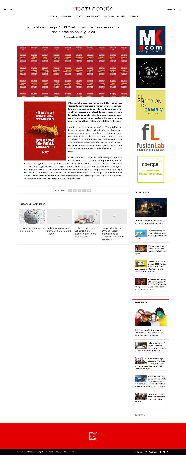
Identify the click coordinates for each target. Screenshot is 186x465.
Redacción (139, 462)
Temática (133, 18)
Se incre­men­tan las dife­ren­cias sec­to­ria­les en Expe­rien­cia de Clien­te (151, 245)
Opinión (121, 18)
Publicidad (153, 462)
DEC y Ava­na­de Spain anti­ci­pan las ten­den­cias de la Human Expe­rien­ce (151, 260)
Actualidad (66, 18)
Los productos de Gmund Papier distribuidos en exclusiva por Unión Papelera (113, 244)
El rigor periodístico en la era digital (31, 240)
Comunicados (93, 18)
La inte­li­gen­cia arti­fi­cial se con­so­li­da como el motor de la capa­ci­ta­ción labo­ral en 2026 (150, 357)
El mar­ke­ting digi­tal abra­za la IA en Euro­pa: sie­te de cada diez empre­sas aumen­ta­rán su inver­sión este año (150, 374)
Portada (52, 18)
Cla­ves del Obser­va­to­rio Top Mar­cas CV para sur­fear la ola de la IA (150, 408)
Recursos (109, 18)
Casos (79, 18)
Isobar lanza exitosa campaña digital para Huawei (59, 241)
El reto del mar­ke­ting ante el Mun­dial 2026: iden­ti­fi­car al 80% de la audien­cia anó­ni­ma (149, 343)
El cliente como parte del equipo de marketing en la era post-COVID (86, 242)
